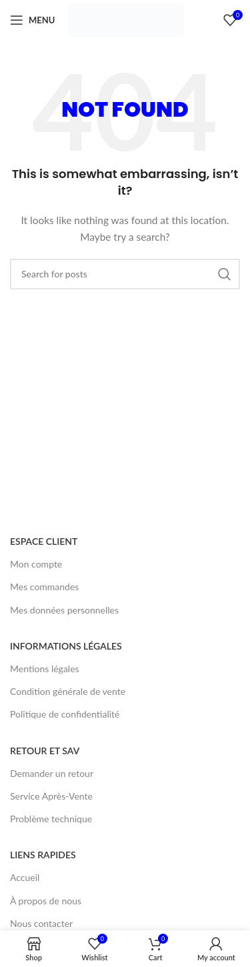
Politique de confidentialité (64, 714)
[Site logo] (126, 19)
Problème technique (51, 818)
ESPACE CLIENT (43, 541)
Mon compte (36, 564)
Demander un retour (51, 773)
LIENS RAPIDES (43, 854)
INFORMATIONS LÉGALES (66, 646)
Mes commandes (44, 586)
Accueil (24, 877)
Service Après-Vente (51, 796)
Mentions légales (44, 668)
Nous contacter (41, 923)
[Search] (125, 274)
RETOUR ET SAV (44, 750)
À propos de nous (45, 900)
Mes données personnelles (64, 610)
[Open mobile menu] (32, 20)
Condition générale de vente (67, 691)
